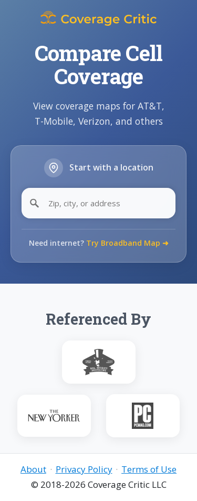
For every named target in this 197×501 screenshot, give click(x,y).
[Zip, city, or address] (98, 203)
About (33, 469)
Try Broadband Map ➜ (127, 243)
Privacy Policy (84, 469)
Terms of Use (149, 469)
